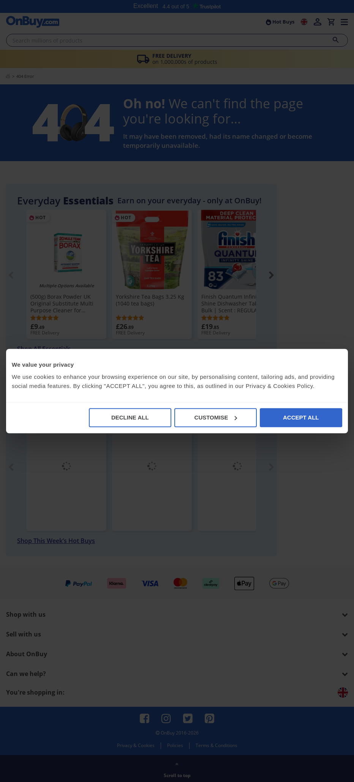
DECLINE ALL (130, 417)
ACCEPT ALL (301, 417)
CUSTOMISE (215, 417)
